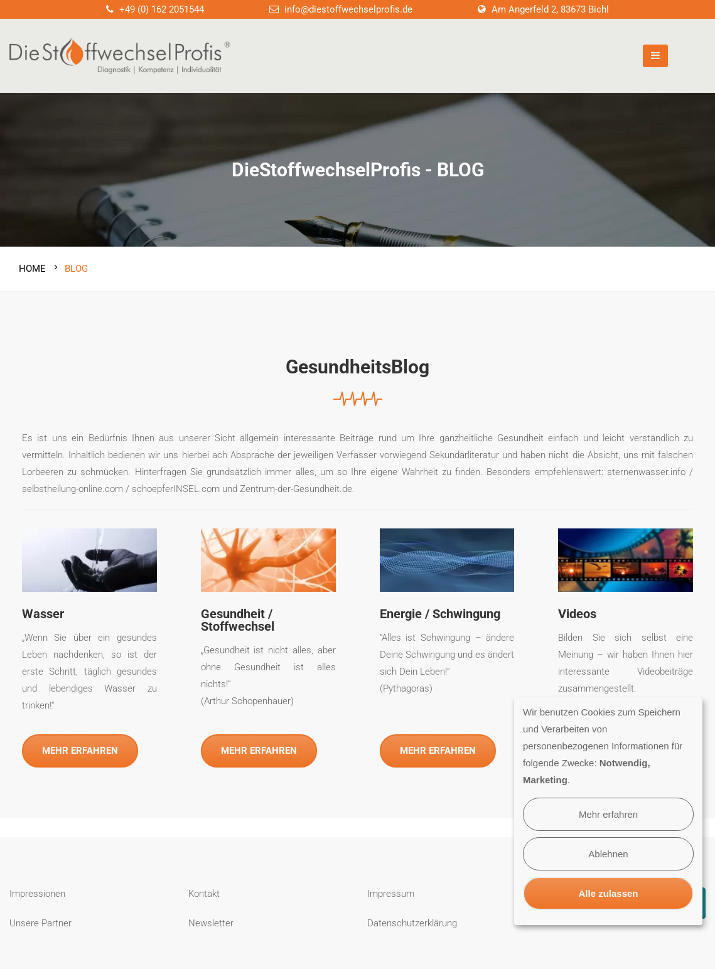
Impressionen (37, 888)
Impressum (390, 888)
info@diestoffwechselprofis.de (348, 9)
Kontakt (204, 888)
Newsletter (211, 917)
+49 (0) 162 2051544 (161, 9)
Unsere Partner (40, 917)
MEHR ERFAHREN (80, 745)
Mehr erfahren (608, 814)
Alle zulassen (608, 893)
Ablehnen (608, 854)
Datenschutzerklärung (412, 917)
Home (32, 263)
